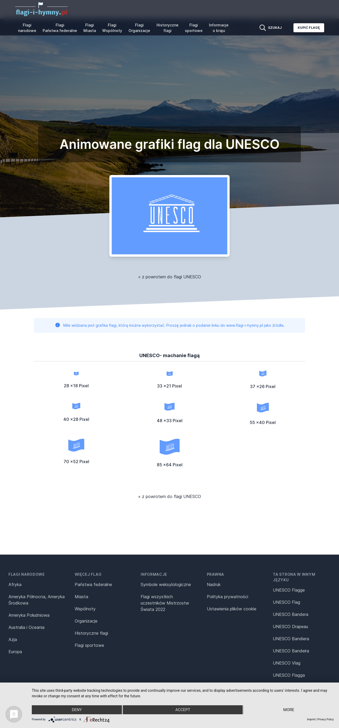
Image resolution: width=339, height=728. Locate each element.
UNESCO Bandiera (291, 638)
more (288, 709)
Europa (15, 651)
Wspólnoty (85, 608)
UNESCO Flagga (289, 675)
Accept (182, 709)
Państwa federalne (93, 584)
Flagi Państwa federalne (60, 28)
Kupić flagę (309, 28)
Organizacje (86, 621)
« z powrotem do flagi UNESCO (169, 276)
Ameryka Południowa (29, 615)
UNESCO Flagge (289, 590)
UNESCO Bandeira (291, 650)
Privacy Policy (325, 719)
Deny (77, 709)
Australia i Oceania (26, 627)
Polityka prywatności (227, 596)
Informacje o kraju (219, 28)
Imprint (311, 719)
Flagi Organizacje (139, 28)
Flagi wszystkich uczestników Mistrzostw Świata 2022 (165, 603)
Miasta (81, 596)
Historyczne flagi (168, 28)
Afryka (14, 584)
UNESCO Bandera (290, 614)
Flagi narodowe (27, 28)
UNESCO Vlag (286, 663)
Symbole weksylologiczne (166, 584)
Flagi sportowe (194, 28)
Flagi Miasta (89, 28)
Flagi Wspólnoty (112, 28)
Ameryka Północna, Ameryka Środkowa (36, 600)
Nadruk (214, 584)
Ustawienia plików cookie (231, 608)
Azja (12, 639)
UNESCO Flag (286, 602)
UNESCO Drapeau (290, 626)
